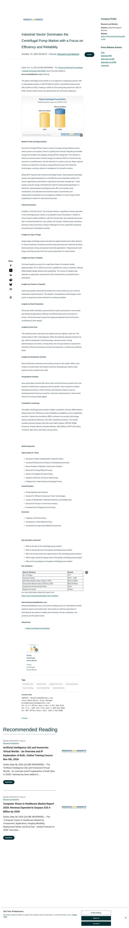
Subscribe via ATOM (108, 62)
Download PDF (106, 56)
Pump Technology (28, 688)
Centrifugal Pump (28, 684)
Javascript (105, 66)
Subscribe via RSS (108, 59)
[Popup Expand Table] (86, 572)
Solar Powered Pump (43, 688)
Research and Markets (68, 54)
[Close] (125, 919)
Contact (24, 718)
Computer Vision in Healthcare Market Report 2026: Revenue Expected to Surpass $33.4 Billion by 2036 (28, 807)
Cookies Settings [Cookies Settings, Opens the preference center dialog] (96, 914)
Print (102, 53)
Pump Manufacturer (72, 684)
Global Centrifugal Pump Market (38, 628)
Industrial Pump (41, 684)
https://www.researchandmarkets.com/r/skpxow (40, 596)
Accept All (96, 925)
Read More (8, 782)
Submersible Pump (58, 688)
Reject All (96, 919)
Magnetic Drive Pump (56, 684)
